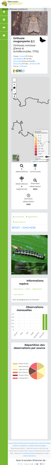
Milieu (27, 289)
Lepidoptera (18, 59)
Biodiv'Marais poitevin (15, 9)
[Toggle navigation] (45, 9)
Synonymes (18, 294)
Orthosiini (34, 64)
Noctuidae (17, 61)
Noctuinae (17, 64)
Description (18, 289)
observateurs (19, 222)
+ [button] (14, 84)
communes (18, 217)
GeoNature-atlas (28, 453)
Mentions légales (40, 446)
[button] (14, 88)
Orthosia (23, 66)
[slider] (46, 156)
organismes (31, 217)
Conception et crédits (26, 446)
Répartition (37, 289)
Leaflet (34, 161)
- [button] (14, 91)
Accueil (10, 443)
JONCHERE (29, 227)
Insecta (23, 56)
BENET (16, 227)
